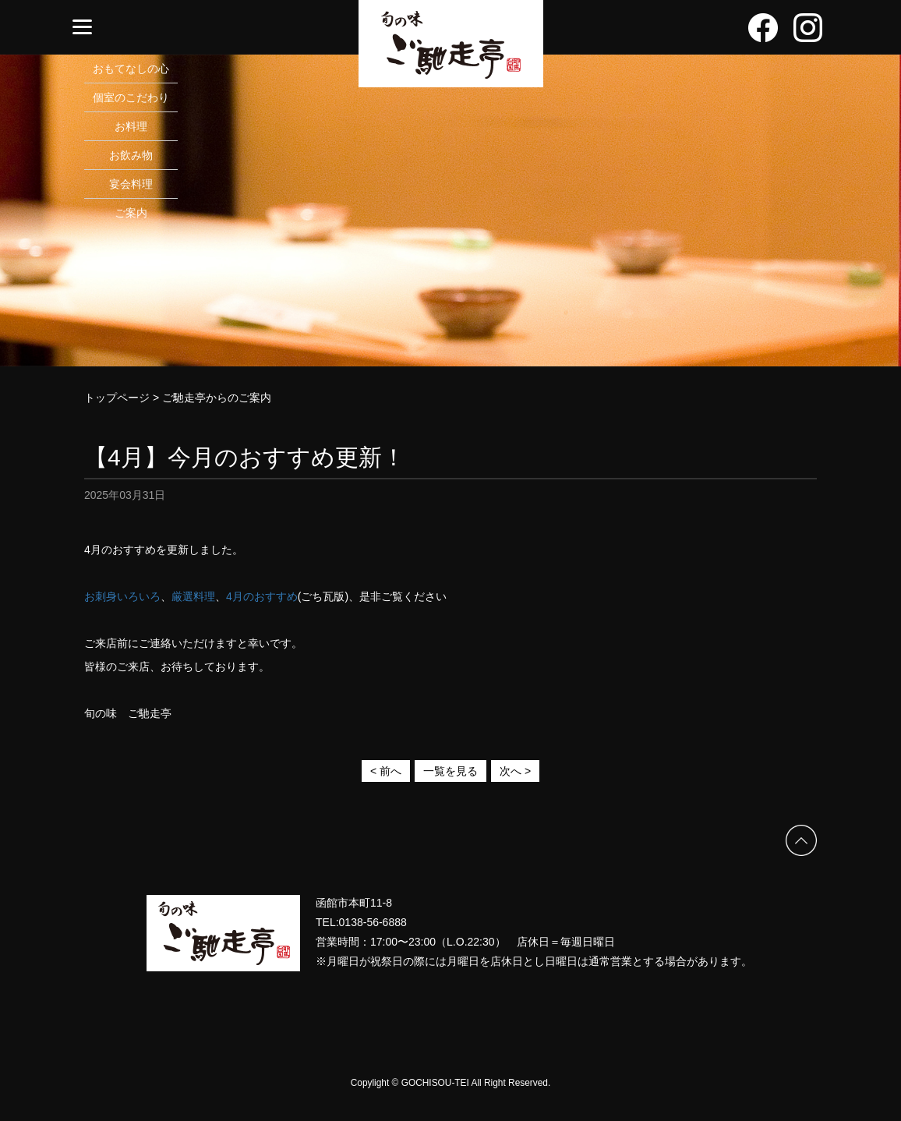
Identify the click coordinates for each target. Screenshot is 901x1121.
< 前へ (385, 771)
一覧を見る (450, 771)
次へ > (515, 771)
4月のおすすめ (262, 596)
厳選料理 (193, 596)
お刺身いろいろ (122, 596)
